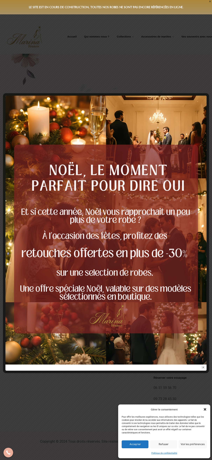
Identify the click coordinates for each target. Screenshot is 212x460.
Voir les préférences (193, 444)
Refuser (163, 444)
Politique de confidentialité (164, 453)
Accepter (135, 444)
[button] (205, 409)
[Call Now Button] (8, 452)
